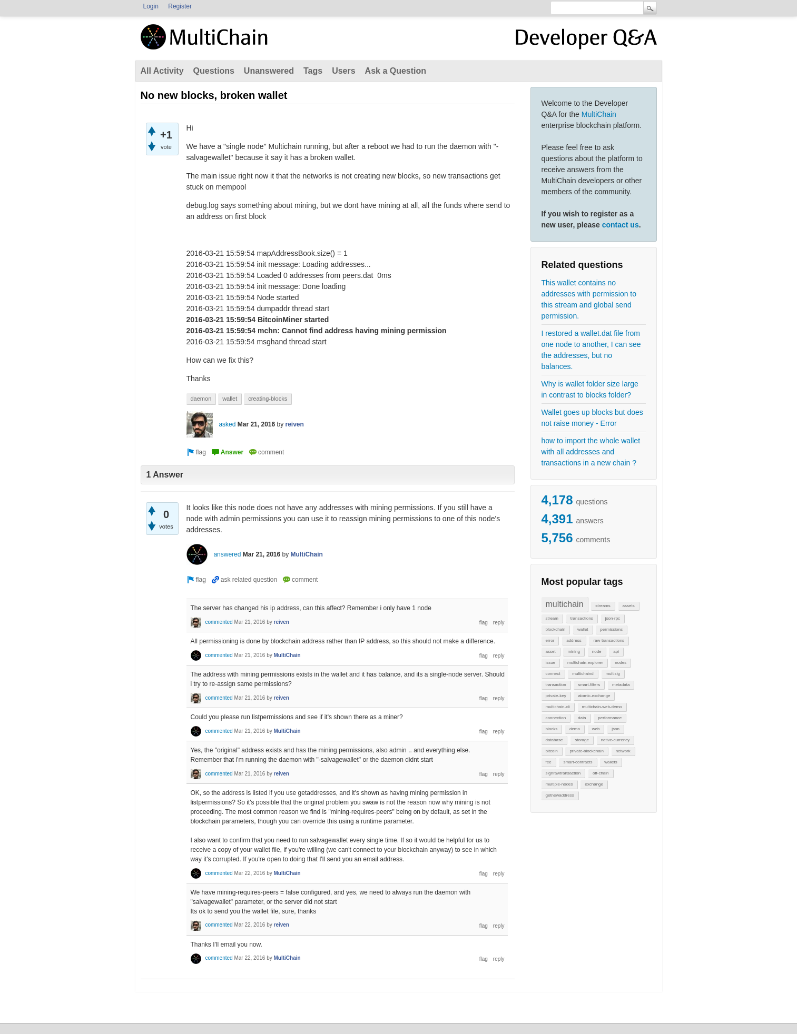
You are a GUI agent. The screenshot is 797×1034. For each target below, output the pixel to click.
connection (556, 717)
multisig (613, 673)
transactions (581, 618)
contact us (620, 225)
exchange (594, 784)
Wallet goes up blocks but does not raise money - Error (592, 417)
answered (227, 554)
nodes (620, 662)
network (623, 751)
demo (574, 729)
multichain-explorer (585, 662)
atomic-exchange (594, 695)
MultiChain (599, 114)
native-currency (615, 740)
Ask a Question (395, 70)
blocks (552, 729)
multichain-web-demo (602, 706)
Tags (312, 70)
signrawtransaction (563, 773)
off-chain (601, 773)
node (597, 651)
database (554, 740)
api (616, 651)
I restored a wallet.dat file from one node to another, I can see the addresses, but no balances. (591, 350)
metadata (620, 684)
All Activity (162, 70)
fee (549, 762)
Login (151, 6)
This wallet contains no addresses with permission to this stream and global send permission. (589, 299)
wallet (582, 629)
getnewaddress (560, 795)
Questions (213, 70)
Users (343, 70)
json (615, 729)
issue (551, 662)
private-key (556, 695)
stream (552, 618)
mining (573, 651)
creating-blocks (267, 398)
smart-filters (589, 684)
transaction (556, 684)
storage (582, 740)
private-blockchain (586, 751)
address (573, 640)
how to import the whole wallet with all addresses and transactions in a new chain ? (591, 451)
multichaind (582, 673)
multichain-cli (558, 706)
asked (227, 424)
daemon (201, 398)
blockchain (556, 629)
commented (218, 622)
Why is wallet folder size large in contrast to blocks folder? (590, 389)
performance (610, 717)
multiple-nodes (559, 784)
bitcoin (552, 751)
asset (551, 651)
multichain (565, 604)
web (596, 729)
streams (602, 605)
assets (629, 605)
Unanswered (269, 70)
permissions (611, 629)
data (582, 717)
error (550, 640)
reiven (295, 424)
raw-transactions (608, 640)
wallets (610, 762)
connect (553, 673)
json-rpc (612, 618)
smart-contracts (577, 762)
